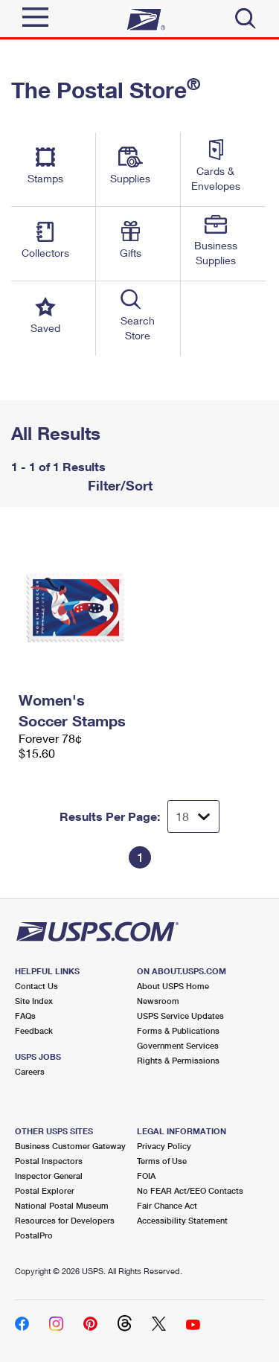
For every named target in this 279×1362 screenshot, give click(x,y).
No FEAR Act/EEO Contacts (190, 1190)
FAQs (25, 1015)
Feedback (34, 1030)
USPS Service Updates (180, 1015)
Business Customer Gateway (70, 1146)
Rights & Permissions (178, 1060)
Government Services (178, 1045)
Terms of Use (162, 1161)
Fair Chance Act (167, 1205)
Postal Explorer (44, 1190)
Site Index (34, 1000)
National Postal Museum (62, 1205)
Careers (30, 1071)
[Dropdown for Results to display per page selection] (193, 816)
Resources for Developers (65, 1220)
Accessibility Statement (182, 1220)
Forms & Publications (178, 1030)
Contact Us (36, 986)
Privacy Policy (164, 1146)
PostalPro (34, 1235)
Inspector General (49, 1175)
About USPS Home (173, 986)
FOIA (146, 1175)
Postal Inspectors (49, 1161)
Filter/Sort (118, 485)
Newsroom (158, 1000)
